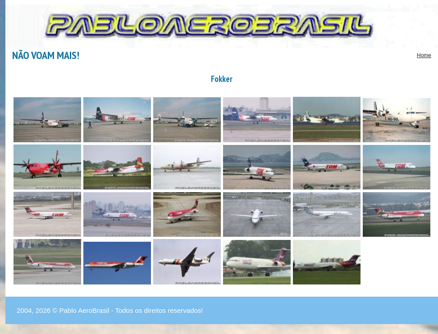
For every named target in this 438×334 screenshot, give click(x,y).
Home (424, 55)
